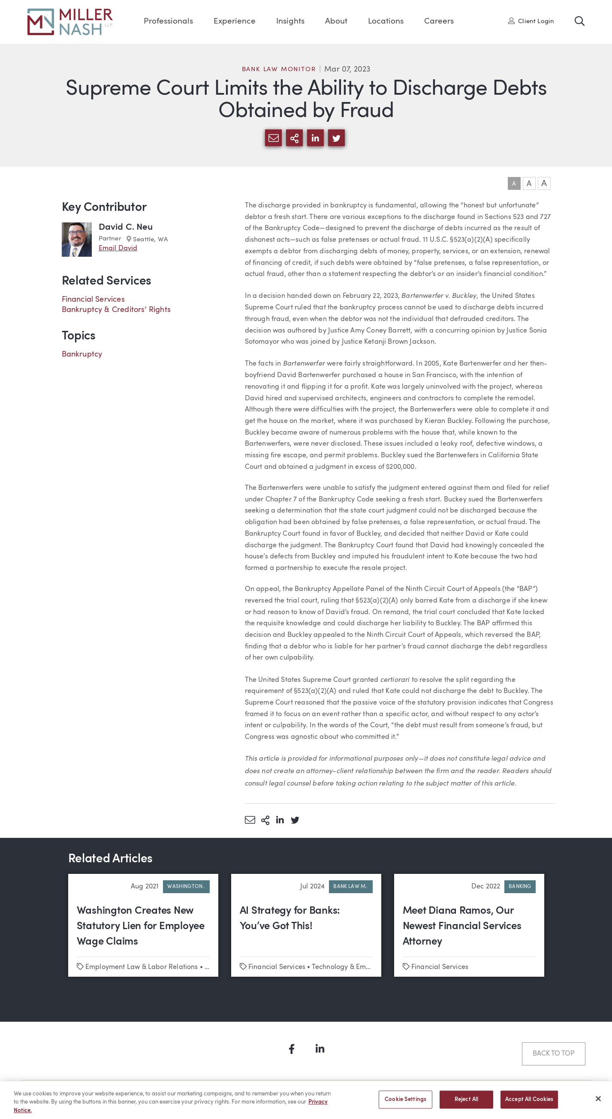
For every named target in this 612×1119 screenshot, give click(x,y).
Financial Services (93, 299)
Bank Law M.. (350, 886)
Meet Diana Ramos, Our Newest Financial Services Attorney (462, 926)
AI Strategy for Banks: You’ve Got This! (290, 919)
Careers (439, 22)
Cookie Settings (405, 1104)
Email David (118, 248)
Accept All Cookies (529, 1104)
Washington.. (186, 886)
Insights (290, 22)
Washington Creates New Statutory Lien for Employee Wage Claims (141, 926)
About (336, 22)
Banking (520, 886)
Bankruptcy (82, 354)
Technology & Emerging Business (364, 967)
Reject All (466, 1104)
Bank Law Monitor (279, 69)
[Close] (598, 1103)
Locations (386, 22)
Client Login (531, 21)
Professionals (168, 22)
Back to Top (553, 1053)
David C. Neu (126, 227)
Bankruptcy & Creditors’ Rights (116, 310)
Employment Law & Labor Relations (141, 967)
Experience (235, 22)
